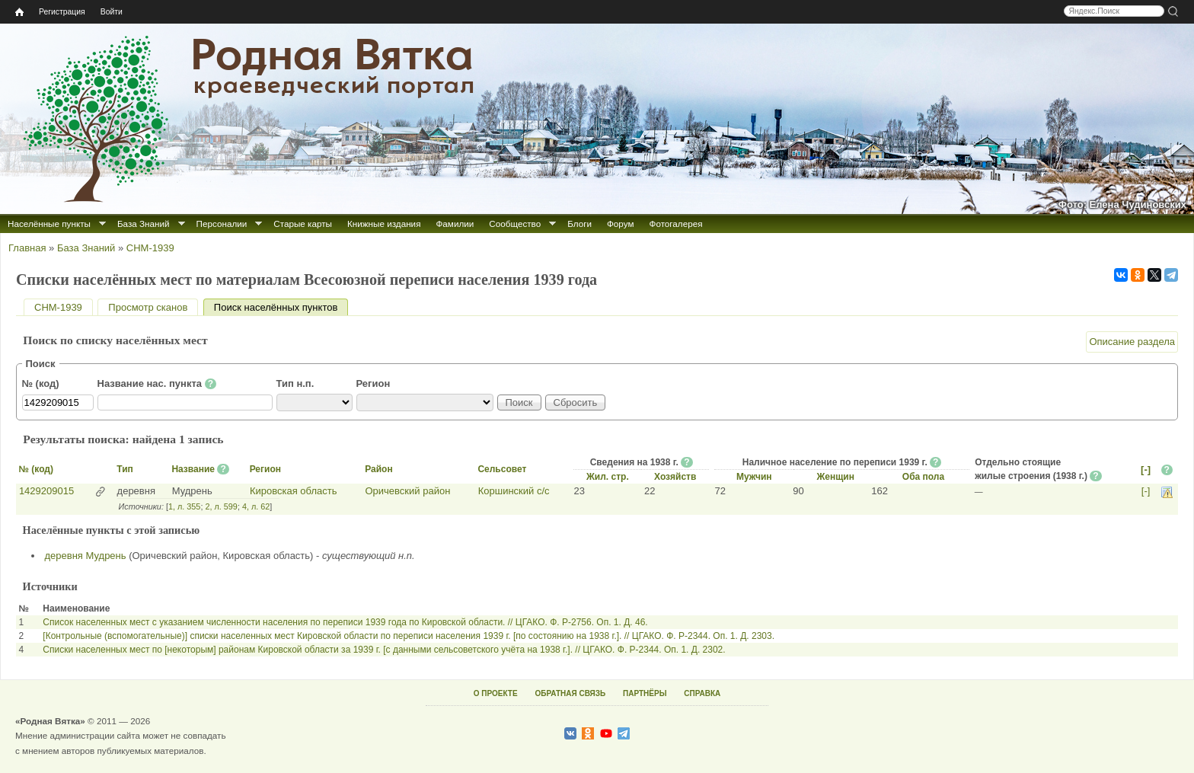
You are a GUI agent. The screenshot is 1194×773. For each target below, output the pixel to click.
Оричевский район (407, 491)
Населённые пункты (49, 223)
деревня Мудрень (85, 555)
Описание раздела (1132, 341)
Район (378, 469)
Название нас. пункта (157, 383)
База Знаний (143, 223)
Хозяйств (675, 476)
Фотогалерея (676, 223)
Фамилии (455, 223)
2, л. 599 (221, 506)
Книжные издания (383, 223)
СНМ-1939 (150, 248)
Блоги (579, 223)
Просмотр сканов (147, 307)
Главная (27, 248)
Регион (373, 383)
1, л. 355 (184, 506)
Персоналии (221, 223)
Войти (112, 12)
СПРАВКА (702, 693)
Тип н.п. (295, 383)
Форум (620, 223)
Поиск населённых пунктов (281, 307)
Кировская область (293, 491)
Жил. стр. (607, 476)
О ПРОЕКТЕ (496, 693)
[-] (1146, 469)
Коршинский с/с (514, 491)
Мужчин (754, 476)
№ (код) (40, 383)
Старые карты (302, 223)
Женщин (835, 476)
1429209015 (46, 491)
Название (193, 469)
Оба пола (923, 476)
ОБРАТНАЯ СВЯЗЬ (570, 693)
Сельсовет (501, 469)
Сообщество (515, 223)
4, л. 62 (256, 506)
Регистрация (62, 12)
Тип (125, 469)
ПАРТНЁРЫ (644, 693)
